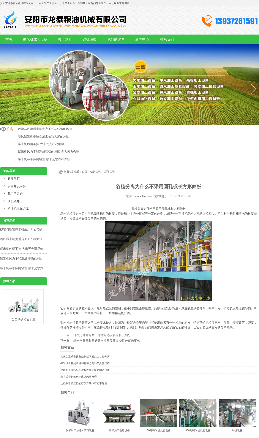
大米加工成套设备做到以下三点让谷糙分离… (86, 356)
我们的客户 (116, 39)
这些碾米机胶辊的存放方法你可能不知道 (83, 383)
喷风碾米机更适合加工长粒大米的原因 (43, 136)
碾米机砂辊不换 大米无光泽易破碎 (41, 144)
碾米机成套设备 (35, 39)
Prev (2, 82)
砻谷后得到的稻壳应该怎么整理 (78, 376)
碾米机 (64, 322)
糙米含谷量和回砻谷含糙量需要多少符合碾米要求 (106, 340)
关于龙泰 (65, 39)
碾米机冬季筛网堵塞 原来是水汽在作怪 (44, 159)
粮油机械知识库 (18, 208)
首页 (8, 39)
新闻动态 (14, 178)
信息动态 (95, 171)
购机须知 (89, 39)
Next (251, 82)
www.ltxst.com (144, 196)
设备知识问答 (17, 186)
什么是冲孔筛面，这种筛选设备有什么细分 (102, 335)
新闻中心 (142, 39)
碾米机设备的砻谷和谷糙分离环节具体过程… (86, 363)
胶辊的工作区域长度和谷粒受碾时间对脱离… (86, 370)
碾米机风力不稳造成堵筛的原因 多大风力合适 (48, 151)
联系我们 (167, 39)
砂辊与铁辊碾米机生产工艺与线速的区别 (45, 129)
